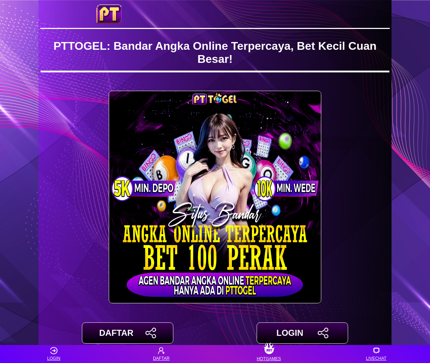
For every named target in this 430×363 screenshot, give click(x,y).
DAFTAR (127, 333)
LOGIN (302, 333)
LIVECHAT (376, 354)
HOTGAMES (269, 354)
